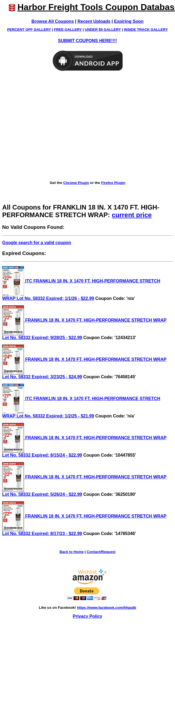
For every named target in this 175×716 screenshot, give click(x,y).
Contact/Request (101, 552)
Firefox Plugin (113, 183)
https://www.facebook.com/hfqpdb (106, 608)
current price (132, 215)
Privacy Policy (87, 616)
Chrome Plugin (76, 183)
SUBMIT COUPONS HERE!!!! (87, 40)
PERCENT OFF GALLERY (29, 29)
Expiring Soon (128, 21)
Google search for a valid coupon (36, 242)
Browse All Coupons (53, 21)
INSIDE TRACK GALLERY (146, 29)
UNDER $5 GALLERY (103, 29)
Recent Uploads (94, 21)
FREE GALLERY (68, 29)
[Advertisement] (51, 126)
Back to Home (72, 552)
